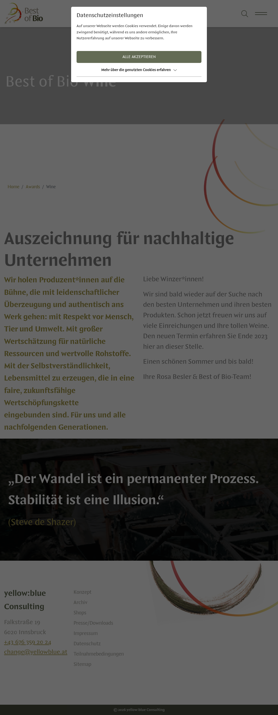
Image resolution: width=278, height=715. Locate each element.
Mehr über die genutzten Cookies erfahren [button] (139, 70)
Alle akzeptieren (139, 57)
